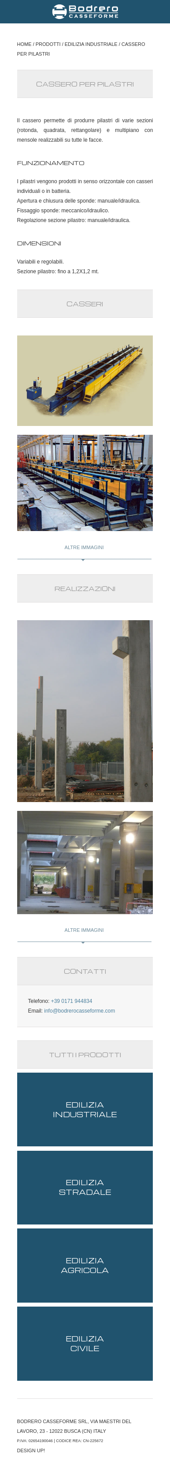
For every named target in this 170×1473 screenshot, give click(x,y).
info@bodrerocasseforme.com (79, 1011)
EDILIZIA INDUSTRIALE (91, 44)
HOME (24, 44)
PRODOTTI (48, 44)
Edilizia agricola (85, 1265)
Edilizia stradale (85, 1187)
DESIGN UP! (31, 1450)
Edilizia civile (85, 1343)
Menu (13, 11)
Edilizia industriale (85, 1109)
